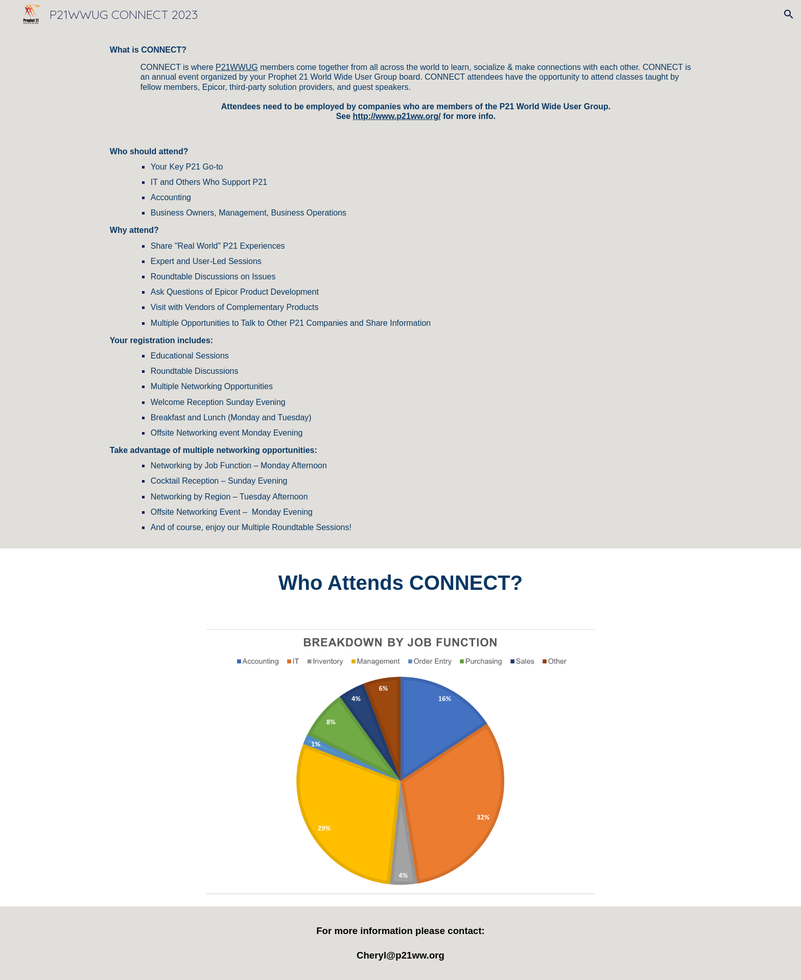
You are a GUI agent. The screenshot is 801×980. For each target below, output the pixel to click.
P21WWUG (237, 67)
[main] (400, 288)
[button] (788, 14)
